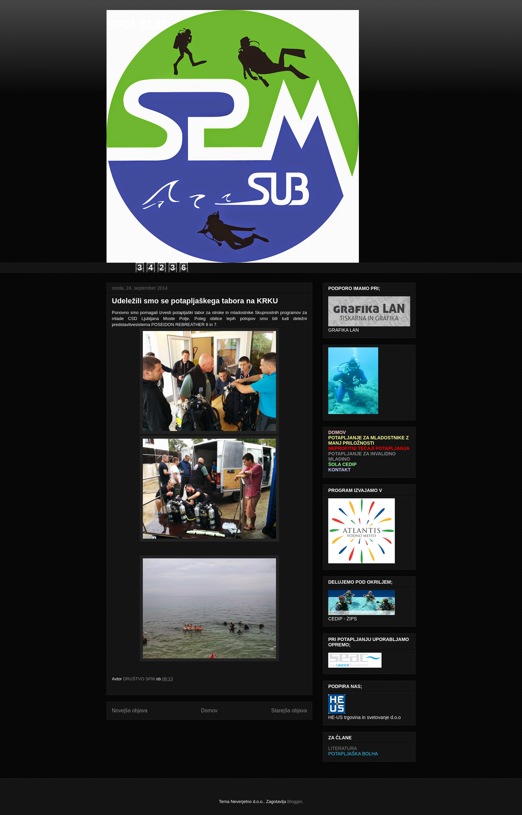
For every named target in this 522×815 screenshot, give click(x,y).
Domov (209, 710)
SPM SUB (137, 24)
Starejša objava (289, 710)
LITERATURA (342, 748)
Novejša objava (129, 710)
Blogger (294, 801)
